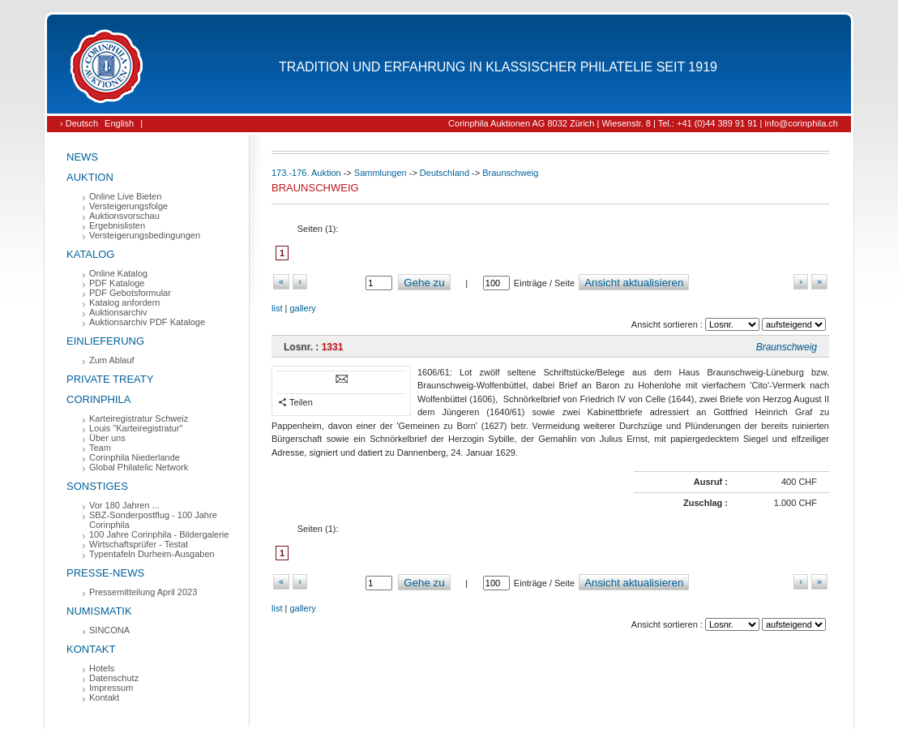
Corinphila (98, 399)
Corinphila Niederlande (134, 457)
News (82, 157)
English (119, 123)
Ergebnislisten (117, 225)
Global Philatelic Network (138, 467)
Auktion (89, 177)
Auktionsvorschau (124, 216)
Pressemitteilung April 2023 (143, 592)
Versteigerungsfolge (128, 206)
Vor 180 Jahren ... (124, 505)
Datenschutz (114, 678)
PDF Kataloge (116, 283)
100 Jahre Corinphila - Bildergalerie (159, 534)
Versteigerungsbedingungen (144, 235)
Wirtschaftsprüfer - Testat (138, 544)
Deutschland (444, 173)
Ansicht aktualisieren (633, 283)
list (277, 308)
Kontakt (90, 649)
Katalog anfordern (124, 302)
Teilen (295, 402)
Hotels (101, 668)
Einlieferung (105, 341)
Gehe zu (424, 283)
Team (100, 447)
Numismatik (99, 611)
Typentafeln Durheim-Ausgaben (152, 554)
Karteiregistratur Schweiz (138, 418)
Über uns (107, 438)
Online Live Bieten (125, 196)
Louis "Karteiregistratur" (135, 428)
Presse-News (105, 573)
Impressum (111, 688)
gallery (302, 308)
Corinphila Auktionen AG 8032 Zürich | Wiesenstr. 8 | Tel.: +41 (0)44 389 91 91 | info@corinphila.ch (643, 123)
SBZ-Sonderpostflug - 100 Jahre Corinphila (153, 520)
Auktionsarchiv (118, 312)
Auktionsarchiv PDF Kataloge (147, 322)
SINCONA (109, 630)
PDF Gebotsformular (130, 293)
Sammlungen (380, 173)
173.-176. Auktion (306, 173)
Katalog (90, 254)
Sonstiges (97, 486)
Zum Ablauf (112, 360)
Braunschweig (510, 173)
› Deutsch (79, 123)
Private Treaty (109, 379)
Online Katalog (118, 273)
